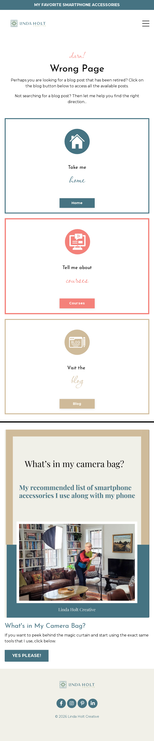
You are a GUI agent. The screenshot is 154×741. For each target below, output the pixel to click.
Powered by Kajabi (77, 729)
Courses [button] (77, 303)
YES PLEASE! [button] (26, 655)
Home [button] (77, 203)
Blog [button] (77, 404)
